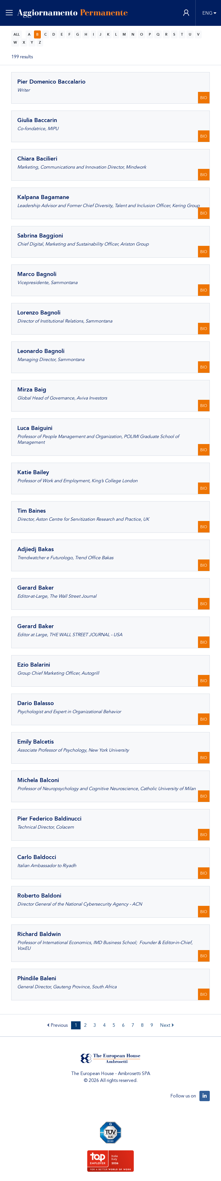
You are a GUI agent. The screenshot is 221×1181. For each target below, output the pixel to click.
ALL (17, 34)
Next (167, 1025)
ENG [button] (207, 13)
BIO (203, 97)
